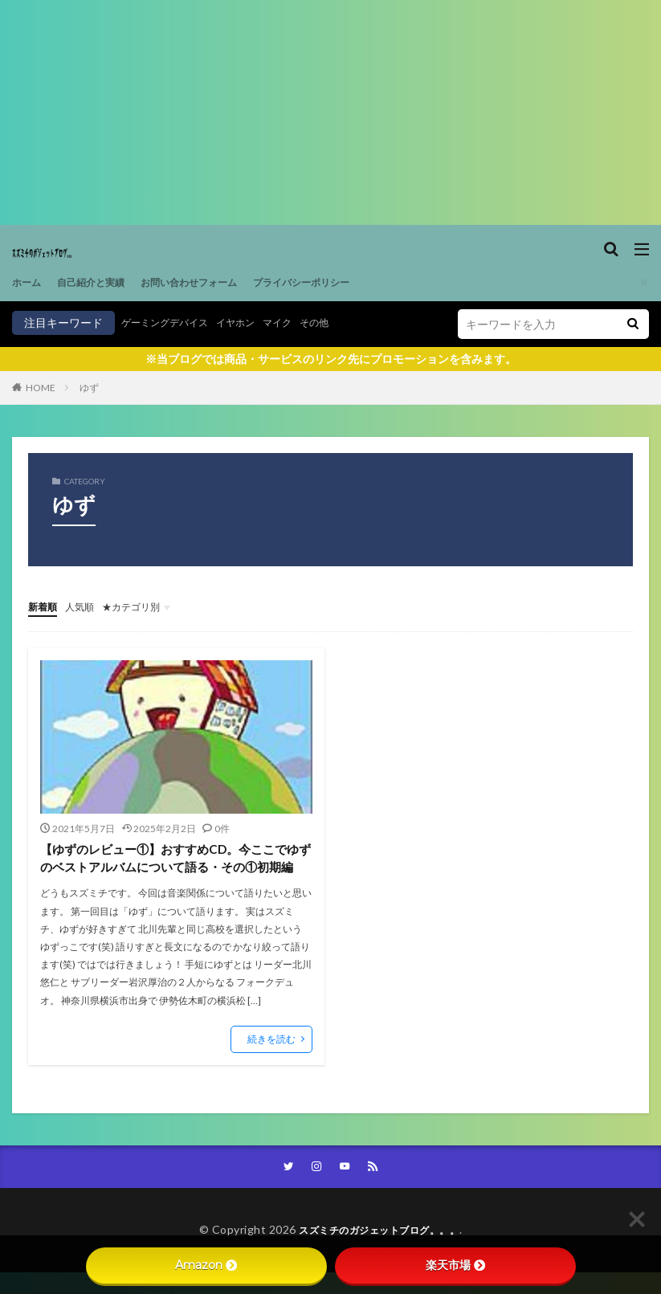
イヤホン (253, 322)
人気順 (87, 606)
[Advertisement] (330, 112)
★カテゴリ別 (145, 606)
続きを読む (271, 1059)
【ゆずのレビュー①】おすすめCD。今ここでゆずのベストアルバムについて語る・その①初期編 (175, 868)
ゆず (89, 388)
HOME (40, 388)
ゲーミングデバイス (171, 322)
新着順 (45, 606)
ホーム (29, 282)
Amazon (206, 1265)
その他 (342, 322)
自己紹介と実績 (101, 282)
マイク (300, 322)
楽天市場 (455, 1265)
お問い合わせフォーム (213, 282)
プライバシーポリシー (341, 282)
